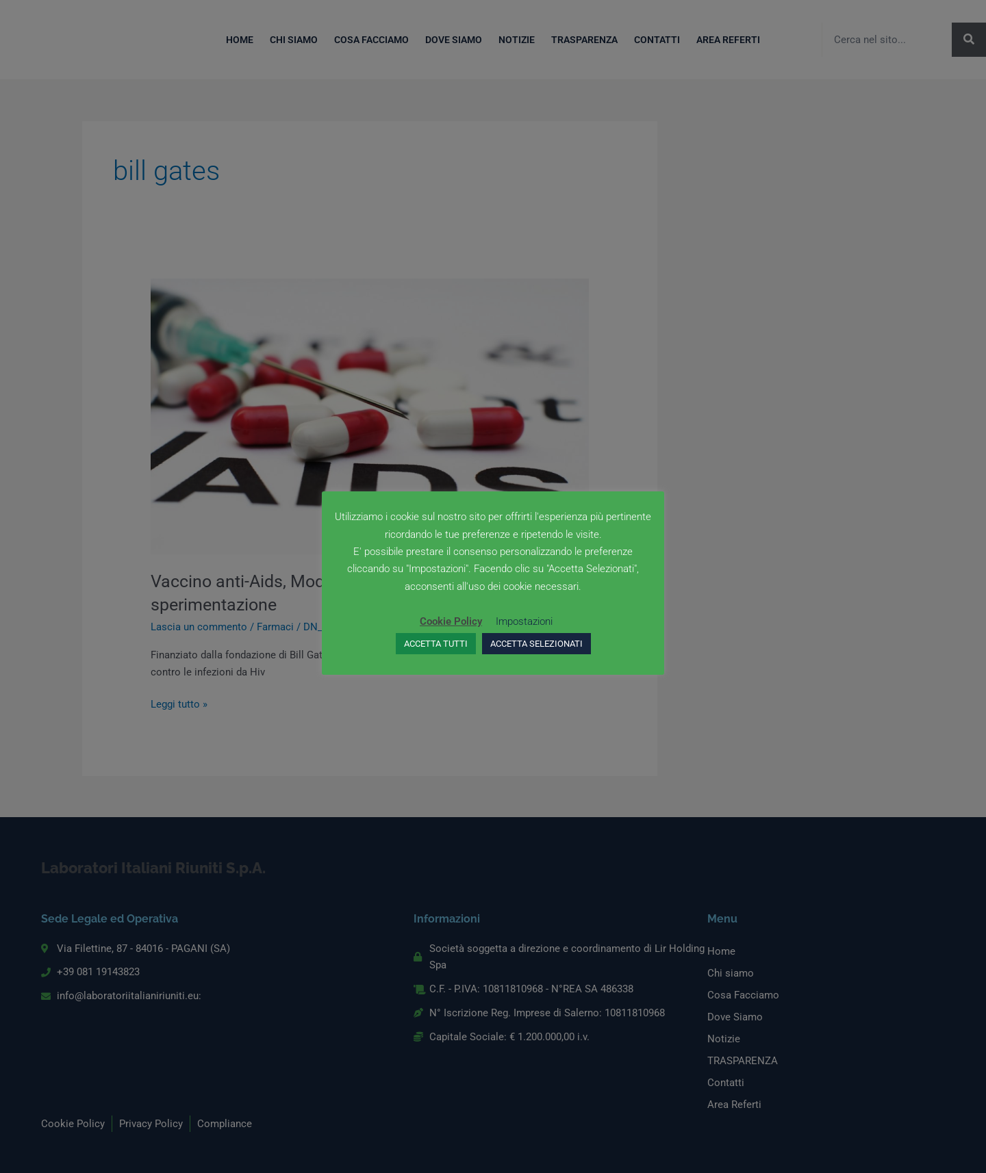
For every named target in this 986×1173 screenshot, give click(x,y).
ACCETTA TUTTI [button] (436, 644)
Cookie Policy (451, 621)
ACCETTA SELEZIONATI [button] (536, 644)
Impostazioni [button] (524, 621)
